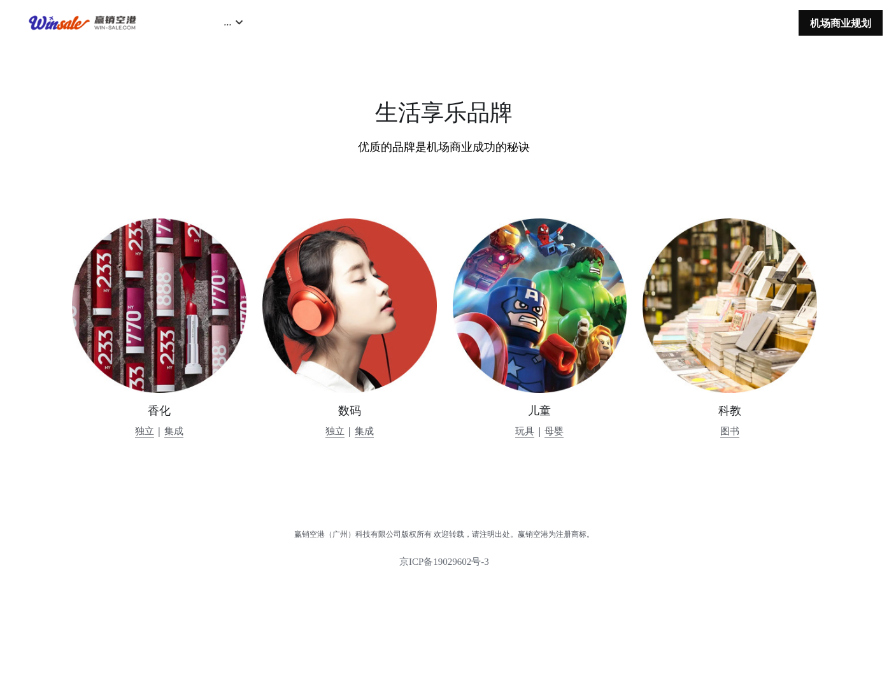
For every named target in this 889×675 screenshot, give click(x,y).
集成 (173, 430)
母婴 (554, 430)
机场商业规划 (840, 23)
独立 (144, 430)
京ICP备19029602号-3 (444, 566)
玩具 (524, 430)
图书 (729, 430)
